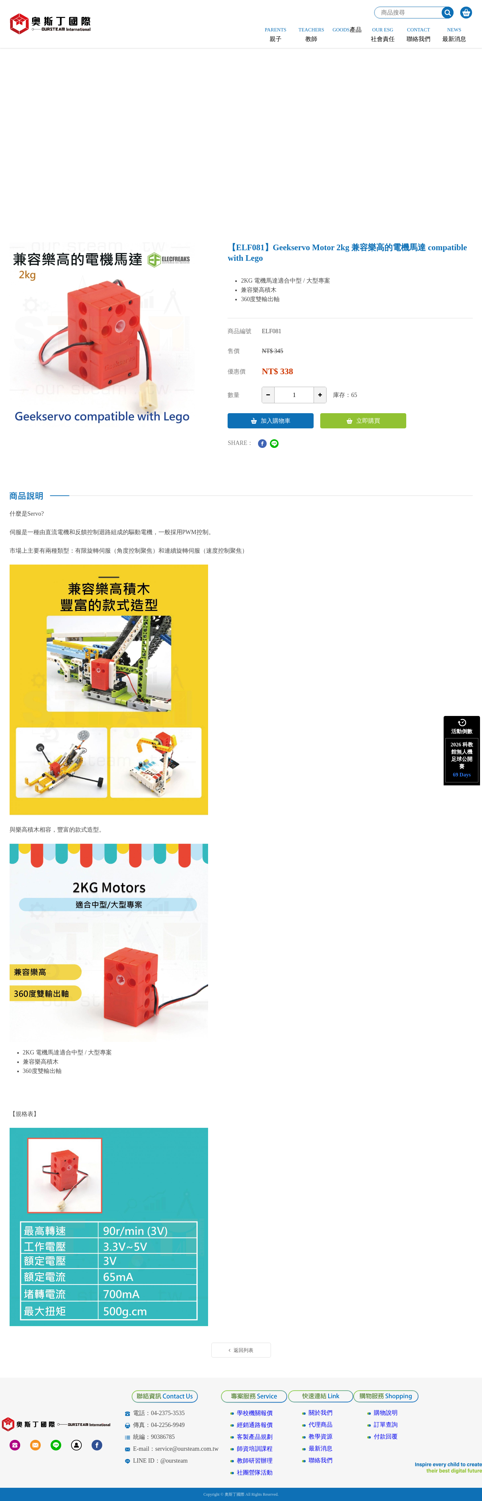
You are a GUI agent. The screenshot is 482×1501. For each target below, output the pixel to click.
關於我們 (320, 1412)
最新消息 (320, 1448)
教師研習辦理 (255, 1460)
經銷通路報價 (255, 1425)
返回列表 (241, 1350)
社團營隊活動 (255, 1472)
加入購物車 (270, 420)
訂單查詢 (386, 1424)
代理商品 (320, 1424)
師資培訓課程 (255, 1448)
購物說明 (386, 1412)
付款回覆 (386, 1436)
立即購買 (363, 420)
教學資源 (320, 1436)
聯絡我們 (320, 1460)
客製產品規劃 (255, 1437)
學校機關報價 (255, 1413)
